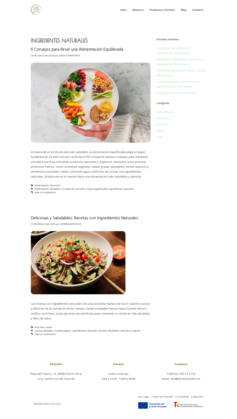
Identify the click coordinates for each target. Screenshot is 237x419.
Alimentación (41, 185)
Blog (183, 10)
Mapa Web (198, 396)
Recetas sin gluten (130, 330)
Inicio (123, 10)
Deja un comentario (45, 192)
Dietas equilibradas (96, 188)
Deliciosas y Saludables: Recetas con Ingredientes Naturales (84, 218)
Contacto (197, 10)
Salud (49, 327)
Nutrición (55, 185)
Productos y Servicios (162, 10)
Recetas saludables (108, 330)
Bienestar (163, 118)
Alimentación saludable (47, 188)
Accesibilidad (183, 396)
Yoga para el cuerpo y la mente (177, 93)
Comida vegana (62, 330)
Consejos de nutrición (73, 188)
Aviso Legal (143, 396)
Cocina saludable (43, 330)
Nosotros (138, 10)
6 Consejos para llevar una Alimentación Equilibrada (77, 49)
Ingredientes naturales (121, 188)
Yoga (160, 137)
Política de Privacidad (162, 396)
